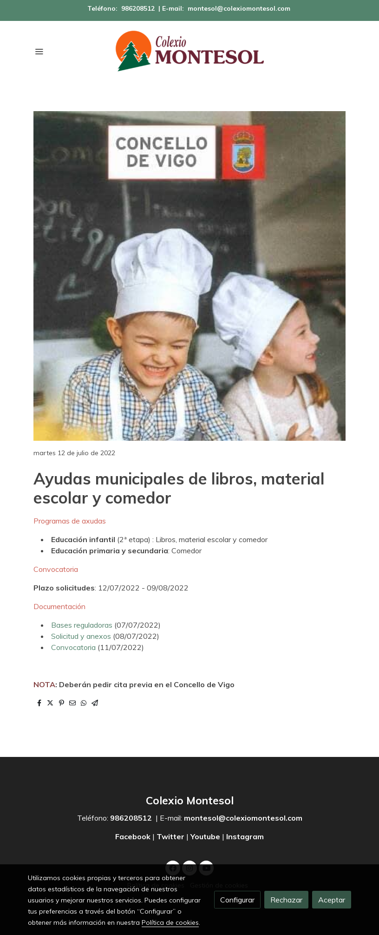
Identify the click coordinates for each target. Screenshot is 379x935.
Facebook (133, 836)
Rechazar (286, 899)
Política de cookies (170, 922)
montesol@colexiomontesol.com (239, 8)
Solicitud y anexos (81, 636)
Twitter (170, 836)
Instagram (245, 836)
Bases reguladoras (81, 625)
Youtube (205, 836)
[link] (189, 51)
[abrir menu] (39, 51)
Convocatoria (74, 647)
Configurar (237, 899)
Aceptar (331, 899)
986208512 (138, 8)
